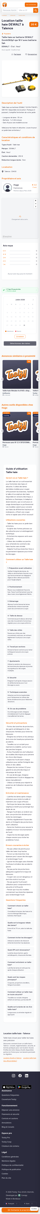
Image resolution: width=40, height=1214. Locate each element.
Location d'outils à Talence (12, 1058)
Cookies (5, 1173)
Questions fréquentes (10, 1095)
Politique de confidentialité (12, 1165)
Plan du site (6, 1178)
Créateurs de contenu (10, 1146)
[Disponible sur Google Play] (24, 1087)
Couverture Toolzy (9, 1099)
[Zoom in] (35, 200)
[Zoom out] (35, 203)
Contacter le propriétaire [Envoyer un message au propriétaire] (20, 1210)
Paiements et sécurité (10, 1114)
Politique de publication (11, 1169)
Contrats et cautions (10, 1118)
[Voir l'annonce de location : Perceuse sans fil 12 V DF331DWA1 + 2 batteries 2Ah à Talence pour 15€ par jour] (17, 431)
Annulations (6, 1123)
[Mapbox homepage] (7, 236)
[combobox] (11, 1204)
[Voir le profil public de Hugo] (20, 188)
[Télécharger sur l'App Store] (9, 1087)
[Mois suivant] (33, 299)
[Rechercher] (35, 10)
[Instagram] (13, 1075)
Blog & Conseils (8, 1127)
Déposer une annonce (10, 1110)
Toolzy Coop (6, 1142)
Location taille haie (29, 1058)
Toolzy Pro (6, 1137)
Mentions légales (8, 1161)
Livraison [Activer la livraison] (20, 337)
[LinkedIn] (26, 1075)
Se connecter (31, 5)
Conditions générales (10, 1156)
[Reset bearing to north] (35, 206)
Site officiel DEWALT (10, 1061)
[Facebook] (20, 1075)
